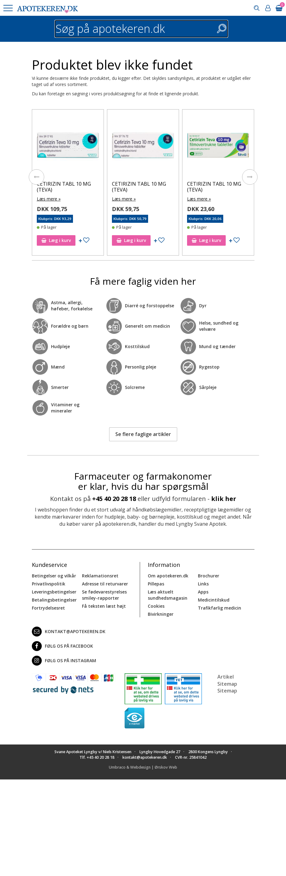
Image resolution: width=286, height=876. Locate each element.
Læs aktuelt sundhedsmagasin (167, 595)
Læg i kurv (56, 240)
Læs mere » (49, 199)
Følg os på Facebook (62, 646)
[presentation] (36, 177)
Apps (203, 592)
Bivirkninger (160, 614)
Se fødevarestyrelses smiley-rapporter (104, 595)
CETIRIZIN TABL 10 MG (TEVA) (64, 186)
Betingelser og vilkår (54, 576)
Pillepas (156, 584)
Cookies (156, 606)
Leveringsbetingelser (54, 592)
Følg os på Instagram (64, 661)
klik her (223, 498)
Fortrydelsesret (48, 608)
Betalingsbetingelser (54, 600)
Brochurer (208, 576)
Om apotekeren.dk (168, 576)
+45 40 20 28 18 (114, 498)
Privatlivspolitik (48, 584)
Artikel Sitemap (227, 680)
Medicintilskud (213, 600)
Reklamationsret (100, 576)
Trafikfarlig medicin (219, 608)
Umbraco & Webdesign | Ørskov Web (143, 767)
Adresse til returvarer (105, 584)
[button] (7, 8)
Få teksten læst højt (104, 606)
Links (203, 584)
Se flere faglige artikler (143, 434)
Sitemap (227, 690)
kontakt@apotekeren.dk (68, 632)
